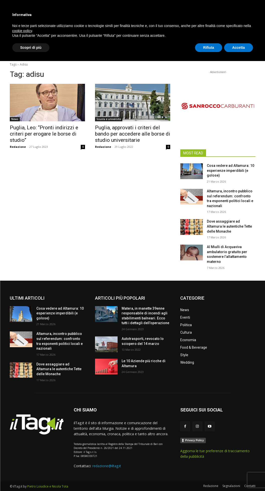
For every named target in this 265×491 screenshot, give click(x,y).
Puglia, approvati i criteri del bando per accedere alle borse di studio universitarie (132, 134)
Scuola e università (109, 119)
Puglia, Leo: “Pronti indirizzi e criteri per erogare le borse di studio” (44, 134)
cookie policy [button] (22, 460)
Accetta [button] (238, 477)
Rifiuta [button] (208, 477)
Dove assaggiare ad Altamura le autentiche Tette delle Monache (229, 226)
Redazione (18, 147)
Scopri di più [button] (31, 477)
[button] (249, 51)
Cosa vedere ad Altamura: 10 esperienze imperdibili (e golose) (230, 170)
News (14, 119)
